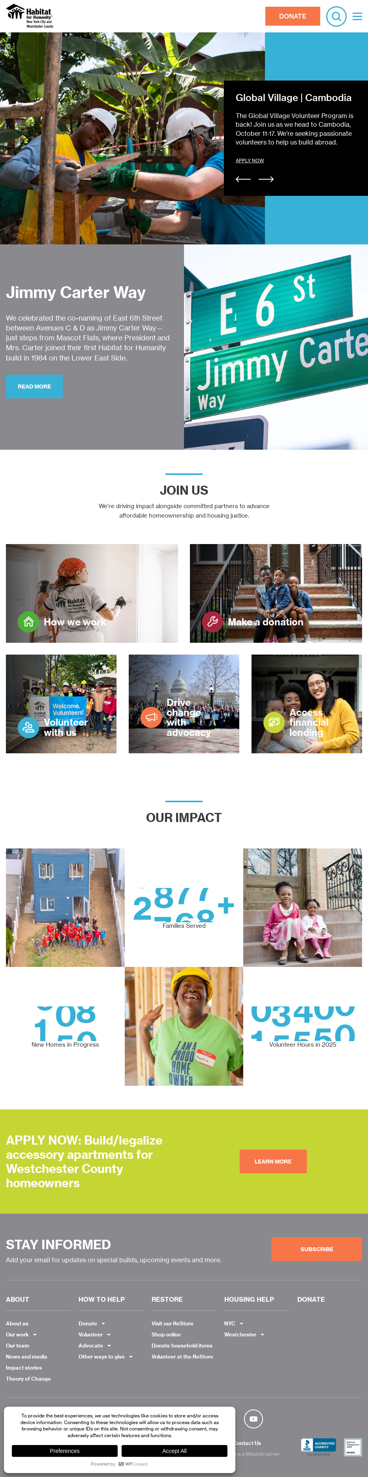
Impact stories (24, 1367)
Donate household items (182, 1345)
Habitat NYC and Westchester (29, 16)
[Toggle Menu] (357, 16)
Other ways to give (102, 1356)
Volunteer (91, 1334)
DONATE (292, 16)
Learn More (273, 1161)
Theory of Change (28, 1379)
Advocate (91, 1345)
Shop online (166, 1334)
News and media (26, 1356)
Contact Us (247, 1443)
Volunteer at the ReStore (182, 1356)
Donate (88, 1323)
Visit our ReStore (172, 1323)
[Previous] (243, 180)
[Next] (266, 180)
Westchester (240, 1334)
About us (17, 1323)
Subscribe (316, 1249)
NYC (229, 1323)
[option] (184, 138)
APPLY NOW (250, 160)
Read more (34, 386)
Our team (17, 1345)
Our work (17, 1334)
